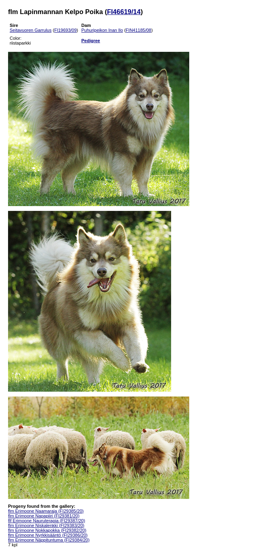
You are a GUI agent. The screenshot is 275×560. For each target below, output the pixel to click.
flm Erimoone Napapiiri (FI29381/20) (43, 515)
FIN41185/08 (138, 30)
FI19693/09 (65, 30)
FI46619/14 (124, 11)
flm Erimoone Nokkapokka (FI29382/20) (47, 530)
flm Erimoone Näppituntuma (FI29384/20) (48, 540)
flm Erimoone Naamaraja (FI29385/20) (46, 511)
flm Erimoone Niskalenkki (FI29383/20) (46, 525)
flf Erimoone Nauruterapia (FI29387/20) (46, 520)
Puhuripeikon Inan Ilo (102, 30)
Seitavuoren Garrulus (31, 30)
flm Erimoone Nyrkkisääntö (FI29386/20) (47, 535)
